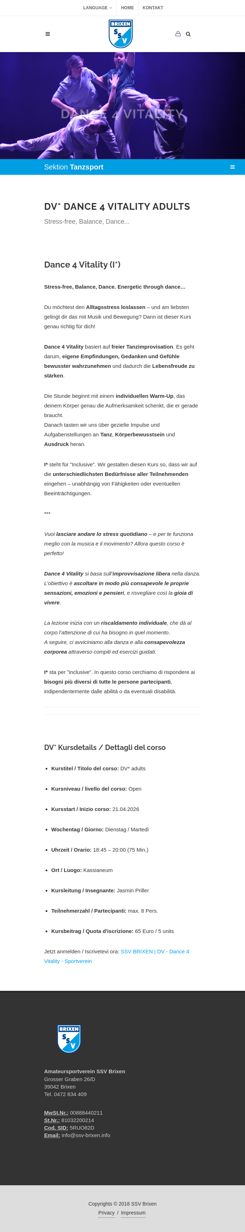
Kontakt (153, 7)
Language (98, 8)
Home (127, 7)
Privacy (106, 1213)
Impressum (133, 1213)
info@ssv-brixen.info (86, 1135)
